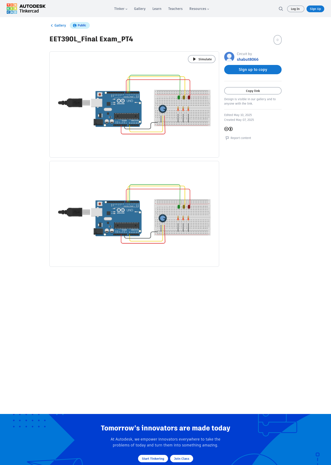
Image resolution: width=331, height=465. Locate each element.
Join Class (181, 458)
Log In (296, 9)
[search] (281, 8)
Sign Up (315, 9)
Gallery (57, 25)
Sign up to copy (253, 69)
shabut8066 (248, 59)
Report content (237, 138)
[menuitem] (121, 8)
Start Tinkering (153, 458)
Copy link (253, 91)
